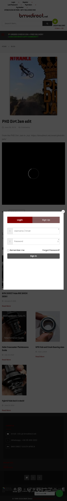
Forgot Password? (51, 250)
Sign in (33, 256)
